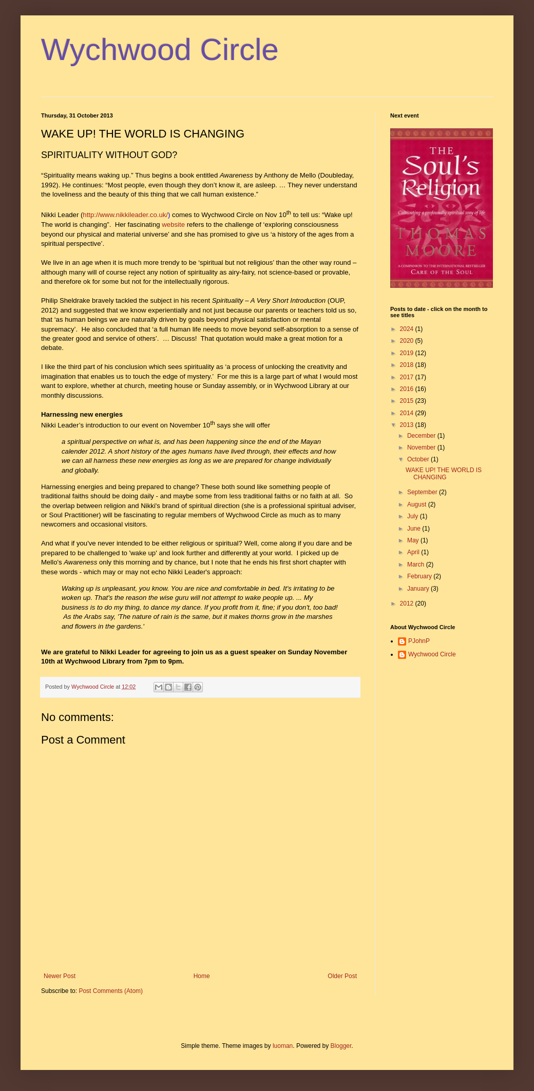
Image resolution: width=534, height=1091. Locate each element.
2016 (407, 389)
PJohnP (419, 641)
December (422, 435)
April (414, 552)
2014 (407, 413)
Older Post (342, 976)
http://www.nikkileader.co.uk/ (125, 215)
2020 (407, 340)
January (419, 588)
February (420, 576)
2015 (407, 400)
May (414, 540)
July (413, 516)
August (417, 504)
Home (202, 976)
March (416, 564)
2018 (407, 364)
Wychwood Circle (160, 49)
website (173, 224)
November (422, 447)
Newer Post (59, 976)
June (414, 528)
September (423, 492)
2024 (407, 329)
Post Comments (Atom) (111, 991)
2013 (407, 424)
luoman (283, 1045)
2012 (407, 603)
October (419, 459)
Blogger (341, 1045)
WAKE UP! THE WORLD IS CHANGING (444, 473)
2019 (407, 353)
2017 (407, 377)
